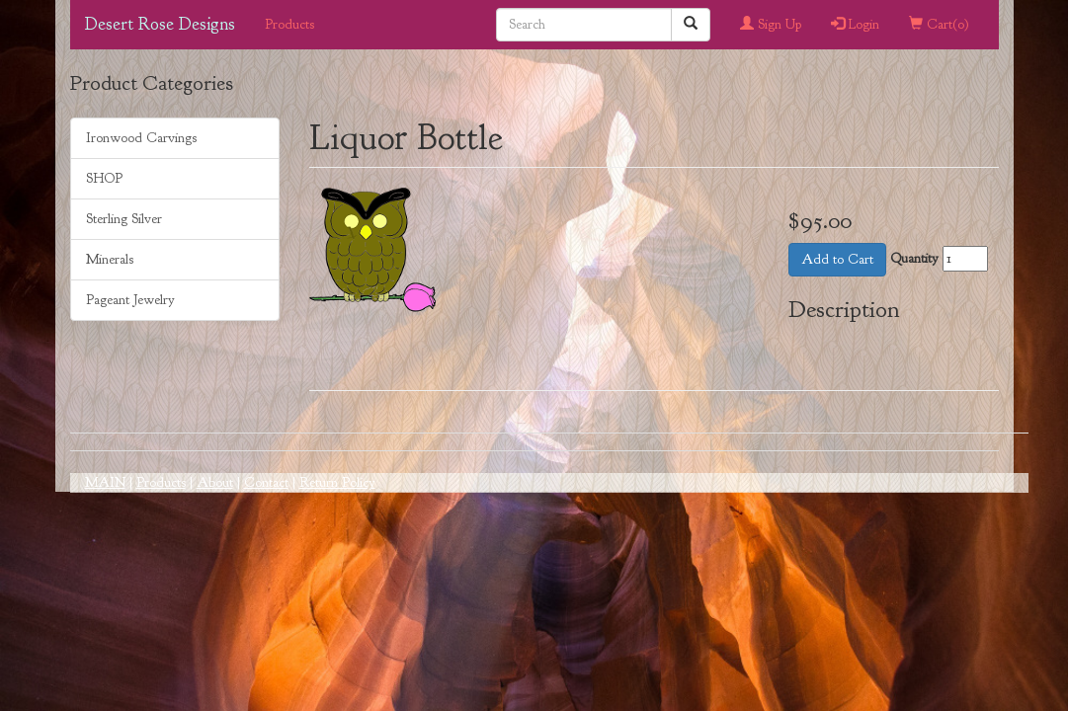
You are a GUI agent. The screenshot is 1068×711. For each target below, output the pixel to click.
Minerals (109, 259)
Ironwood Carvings (141, 137)
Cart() (939, 24)
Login (855, 24)
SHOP (104, 178)
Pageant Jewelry (130, 299)
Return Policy (337, 482)
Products (289, 24)
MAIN (105, 482)
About (215, 482)
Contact (266, 482)
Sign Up (770, 24)
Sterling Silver (124, 218)
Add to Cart (837, 259)
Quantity (914, 258)
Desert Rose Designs (160, 24)
